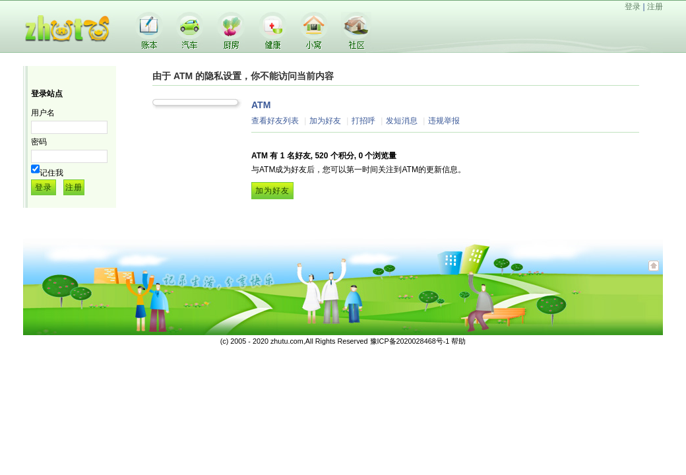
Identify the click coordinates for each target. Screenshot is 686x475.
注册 (655, 6)
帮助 (458, 341)
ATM (260, 105)
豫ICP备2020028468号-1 (410, 341)
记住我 (51, 172)
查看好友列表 (275, 120)
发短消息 (402, 120)
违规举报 (444, 120)
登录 (632, 6)
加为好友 (325, 120)
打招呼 (363, 120)
